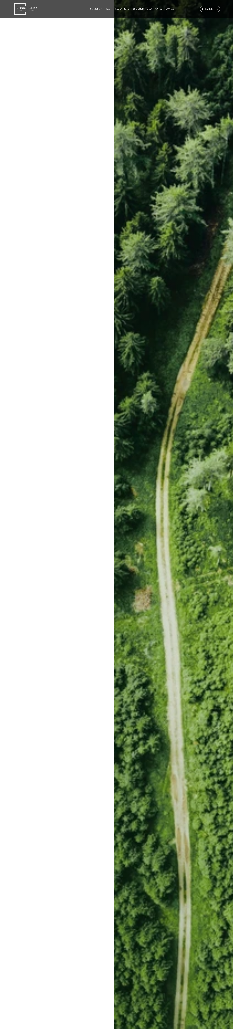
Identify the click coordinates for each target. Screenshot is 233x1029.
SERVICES (95, 9)
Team (108, 9)
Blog (150, 9)
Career (159, 9)
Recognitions (121, 9)
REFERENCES (138, 9)
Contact (171, 9)
